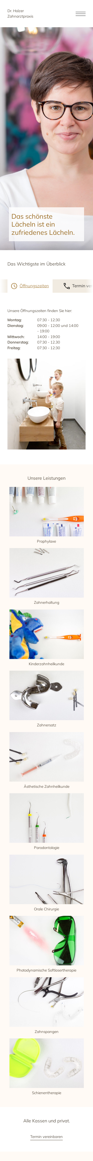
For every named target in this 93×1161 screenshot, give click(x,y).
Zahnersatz (46, 699)
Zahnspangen (46, 1005)
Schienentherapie (46, 1066)
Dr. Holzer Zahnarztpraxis (20, 13)
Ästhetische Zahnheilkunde (46, 760)
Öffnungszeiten (34, 285)
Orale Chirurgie (46, 883)
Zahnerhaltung (46, 576)
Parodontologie (46, 821)
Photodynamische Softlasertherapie (46, 944)
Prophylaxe (46, 515)
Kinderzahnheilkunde (46, 637)
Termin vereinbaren (46, 1136)
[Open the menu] (81, 14)
